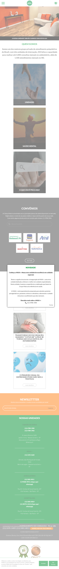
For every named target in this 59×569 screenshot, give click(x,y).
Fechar (51, 305)
